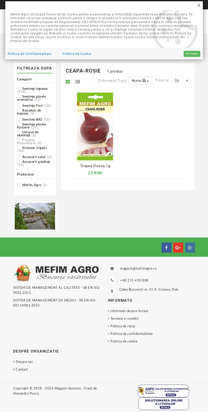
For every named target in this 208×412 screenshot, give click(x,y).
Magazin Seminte (68, 388)
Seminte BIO (33, 119)
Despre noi (24, 362)
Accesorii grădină (33, 163)
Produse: (162, 80)
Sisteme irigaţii (32, 149)
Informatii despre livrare (129, 311)
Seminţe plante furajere (31, 125)
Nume (140, 80)
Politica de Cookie (77, 54)
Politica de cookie (123, 341)
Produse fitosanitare (29, 141)
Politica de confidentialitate (131, 334)
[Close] (199, 5)
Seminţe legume (32, 90)
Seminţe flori (34, 105)
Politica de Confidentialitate (30, 54)
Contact (22, 369)
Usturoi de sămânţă (28, 133)
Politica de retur (122, 326)
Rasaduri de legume (29, 112)
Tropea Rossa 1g (95, 166)
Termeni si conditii (124, 318)
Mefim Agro (32, 184)
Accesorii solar (34, 156)
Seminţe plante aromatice (31, 98)
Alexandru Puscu (26, 393)
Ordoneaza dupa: (112, 80)
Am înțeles (192, 53)
